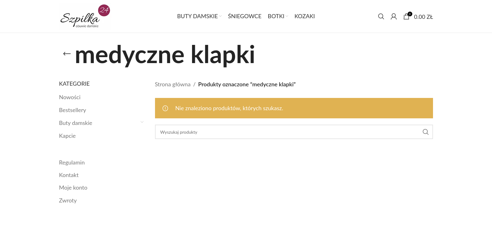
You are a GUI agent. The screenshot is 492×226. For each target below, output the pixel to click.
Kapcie (67, 135)
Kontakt (68, 174)
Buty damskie (75, 122)
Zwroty (68, 200)
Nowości (69, 97)
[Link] (67, 54)
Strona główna (173, 84)
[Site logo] (85, 15)
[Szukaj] (381, 16)
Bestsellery (72, 109)
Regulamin (72, 162)
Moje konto (73, 187)
